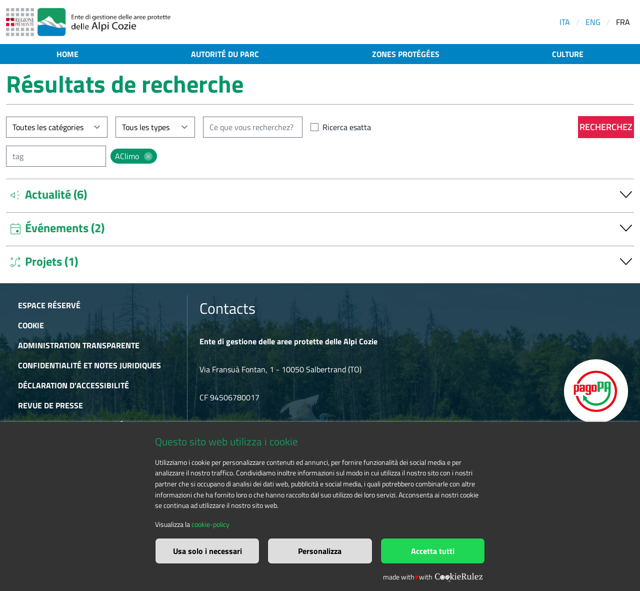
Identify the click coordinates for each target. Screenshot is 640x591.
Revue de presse (50, 405)
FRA (623, 22)
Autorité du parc (225, 54)
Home (67, 54)
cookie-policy (211, 524)
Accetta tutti (432, 551)
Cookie (31, 325)
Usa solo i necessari (207, 551)
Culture (568, 54)
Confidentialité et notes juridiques (89, 365)
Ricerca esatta (346, 127)
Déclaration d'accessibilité (73, 385)
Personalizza (320, 551)
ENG (593, 22)
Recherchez (606, 127)
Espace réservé (49, 305)
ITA (565, 22)
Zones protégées (406, 54)
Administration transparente (79, 345)
